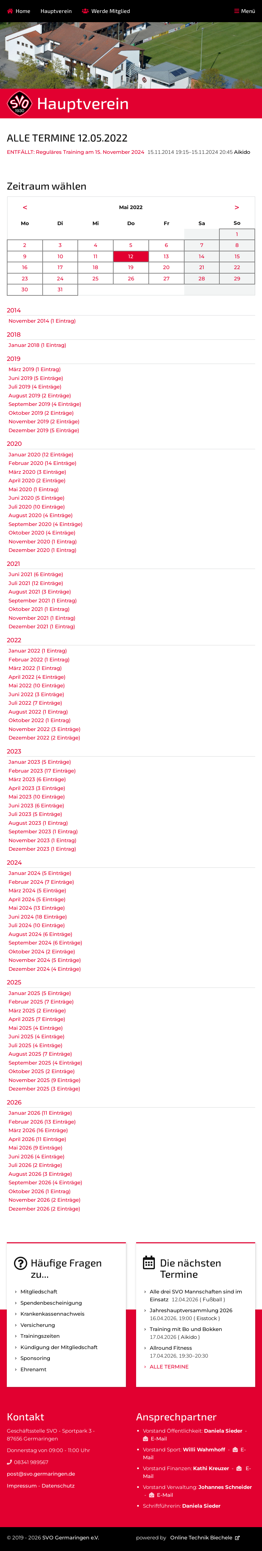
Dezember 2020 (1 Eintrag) (42, 550)
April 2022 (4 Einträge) (37, 677)
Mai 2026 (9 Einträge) (35, 1147)
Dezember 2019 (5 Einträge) (44, 430)
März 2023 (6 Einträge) (37, 779)
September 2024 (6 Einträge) (45, 942)
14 (201, 256)
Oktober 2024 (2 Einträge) (42, 951)
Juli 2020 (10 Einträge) (37, 506)
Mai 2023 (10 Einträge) (37, 796)
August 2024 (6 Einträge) (40, 934)
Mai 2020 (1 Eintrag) (34, 489)
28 (202, 278)
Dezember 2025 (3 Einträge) (44, 1088)
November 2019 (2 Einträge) (44, 421)
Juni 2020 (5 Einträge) (36, 498)
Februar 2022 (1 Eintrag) (39, 659)
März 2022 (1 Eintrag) (35, 668)
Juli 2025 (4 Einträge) (35, 1045)
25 (95, 278)
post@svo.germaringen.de (41, 1473)
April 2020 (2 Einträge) (37, 480)
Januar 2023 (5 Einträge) (40, 762)
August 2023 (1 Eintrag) (38, 823)
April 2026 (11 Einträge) (37, 1139)
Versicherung (37, 1325)
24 (60, 278)
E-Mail (159, 1438)
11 (95, 256)
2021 (13, 564)
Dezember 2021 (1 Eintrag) (42, 626)
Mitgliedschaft (38, 1291)
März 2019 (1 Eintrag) (35, 369)
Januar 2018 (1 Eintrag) (37, 345)
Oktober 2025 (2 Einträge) (42, 1071)
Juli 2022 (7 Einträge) (35, 703)
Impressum (22, 1485)
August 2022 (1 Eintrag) (38, 711)
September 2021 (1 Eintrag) (43, 600)
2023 (14, 751)
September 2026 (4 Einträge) (45, 1182)
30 (24, 289)
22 (237, 267)
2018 (14, 334)
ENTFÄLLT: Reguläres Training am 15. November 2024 (75, 152)
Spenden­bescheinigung (51, 1303)
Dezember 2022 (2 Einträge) (44, 737)
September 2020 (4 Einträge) (46, 524)
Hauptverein (56, 11)
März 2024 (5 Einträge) (37, 890)
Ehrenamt (33, 1369)
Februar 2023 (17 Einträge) (42, 770)
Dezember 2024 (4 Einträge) (45, 969)
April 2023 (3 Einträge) (37, 788)
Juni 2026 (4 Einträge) (36, 1156)
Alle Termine (169, 1366)
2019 (13, 359)
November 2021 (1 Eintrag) (42, 618)
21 (201, 267)
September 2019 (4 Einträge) (45, 404)
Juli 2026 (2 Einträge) (35, 1165)
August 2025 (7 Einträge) (40, 1054)
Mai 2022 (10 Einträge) (37, 685)
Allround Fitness (171, 1348)
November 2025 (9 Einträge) (45, 1080)
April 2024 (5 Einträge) (37, 899)
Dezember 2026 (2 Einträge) (44, 1208)
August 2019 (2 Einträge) (40, 395)
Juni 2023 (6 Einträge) (36, 805)
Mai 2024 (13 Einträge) (37, 908)
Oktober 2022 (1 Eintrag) (40, 720)
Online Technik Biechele (201, 1537)
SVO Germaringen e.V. (70, 1537)
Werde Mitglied (110, 11)
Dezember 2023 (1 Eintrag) (42, 849)
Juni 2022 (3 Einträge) (36, 694)
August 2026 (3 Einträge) (40, 1174)
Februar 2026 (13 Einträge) (42, 1121)
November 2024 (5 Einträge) (45, 960)
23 (25, 278)
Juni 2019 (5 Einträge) (36, 378)
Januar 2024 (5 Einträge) (40, 873)
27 (166, 278)
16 (24, 267)
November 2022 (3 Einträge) (45, 729)
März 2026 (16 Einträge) (38, 1130)
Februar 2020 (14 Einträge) (42, 463)
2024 (14, 862)
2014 (14, 310)
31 (60, 289)
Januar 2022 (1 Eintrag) (38, 650)
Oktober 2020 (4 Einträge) (42, 532)
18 (95, 267)
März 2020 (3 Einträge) (37, 472)
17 (60, 267)
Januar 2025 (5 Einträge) (40, 993)
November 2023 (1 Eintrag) (42, 840)
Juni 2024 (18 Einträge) (38, 916)
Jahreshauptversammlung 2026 (191, 1310)
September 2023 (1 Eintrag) (43, 831)
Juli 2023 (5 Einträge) (35, 814)
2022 (14, 640)
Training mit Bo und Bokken (186, 1329)
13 (166, 256)
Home (23, 11)
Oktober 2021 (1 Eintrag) (39, 609)
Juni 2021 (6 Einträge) (36, 574)
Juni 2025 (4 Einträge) (36, 1036)
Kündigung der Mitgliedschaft (59, 1347)
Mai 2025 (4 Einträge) (36, 1028)
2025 (14, 982)
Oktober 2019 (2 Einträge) (41, 413)
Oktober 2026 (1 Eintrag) (40, 1191)
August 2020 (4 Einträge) (41, 515)
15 (237, 256)
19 (130, 267)
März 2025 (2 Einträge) (37, 1010)
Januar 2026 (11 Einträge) (40, 1113)
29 (237, 278)
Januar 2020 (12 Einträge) (41, 454)
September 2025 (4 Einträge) (45, 1062)
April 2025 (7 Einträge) (37, 1019)
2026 (14, 1102)
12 (130, 256)
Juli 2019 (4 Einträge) (35, 386)
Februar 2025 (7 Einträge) (41, 1001)
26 (131, 278)
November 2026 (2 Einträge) (45, 1200)
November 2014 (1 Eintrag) (42, 321)
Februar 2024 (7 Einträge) (41, 882)
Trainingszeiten (40, 1336)
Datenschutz (58, 1485)
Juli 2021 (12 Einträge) (36, 583)
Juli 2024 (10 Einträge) (37, 925)
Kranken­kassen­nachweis (52, 1314)
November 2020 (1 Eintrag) (43, 541)
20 (166, 267)
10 (60, 256)
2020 (14, 444)
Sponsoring (35, 1358)
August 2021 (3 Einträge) (40, 591)
